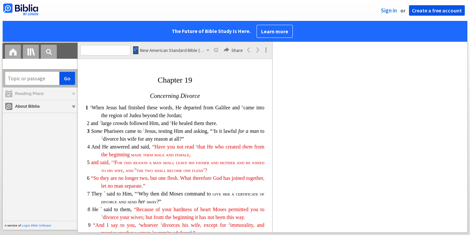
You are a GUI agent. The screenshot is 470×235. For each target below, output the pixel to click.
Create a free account (437, 10)
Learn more (274, 31)
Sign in (389, 10)
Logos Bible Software (36, 225)
